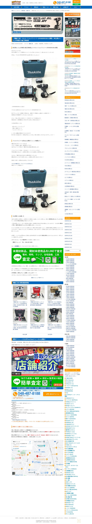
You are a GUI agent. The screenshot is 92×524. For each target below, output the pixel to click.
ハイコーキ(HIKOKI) (70, 508)
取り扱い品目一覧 (35, 518)
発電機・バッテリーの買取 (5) (71, 142)
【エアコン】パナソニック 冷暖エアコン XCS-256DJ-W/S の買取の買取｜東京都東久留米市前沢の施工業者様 (72, 62)
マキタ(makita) (69, 512)
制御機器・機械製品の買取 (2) (71, 139)
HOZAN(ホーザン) (70, 435)
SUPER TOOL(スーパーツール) (73, 437)
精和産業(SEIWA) (70, 413)
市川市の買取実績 (70, 352)
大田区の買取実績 (70, 297)
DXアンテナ (68, 491)
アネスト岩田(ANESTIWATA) (72, 411)
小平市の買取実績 (70, 325)
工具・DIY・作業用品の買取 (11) (72, 120)
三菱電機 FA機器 (70, 493)
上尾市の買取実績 (70, 276)
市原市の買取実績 (70, 355)
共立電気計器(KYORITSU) (72, 476)
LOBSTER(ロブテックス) (71, 439)
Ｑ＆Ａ (75, 7)
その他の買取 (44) (69, 213)
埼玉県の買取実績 (70, 259)
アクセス (26, 7)
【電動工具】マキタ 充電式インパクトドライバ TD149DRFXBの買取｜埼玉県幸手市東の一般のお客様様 (20, 296)
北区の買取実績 (69, 302)
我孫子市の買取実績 (70, 360)
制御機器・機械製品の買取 (75, 73)
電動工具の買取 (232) (69, 108)
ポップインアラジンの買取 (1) (71, 151)
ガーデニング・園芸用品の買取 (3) (72, 171)
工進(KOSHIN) (69, 378)
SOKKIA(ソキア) (70, 472)
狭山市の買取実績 (70, 275)
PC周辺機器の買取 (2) (70, 154)
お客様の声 (65, 7)
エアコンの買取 (73, 58)
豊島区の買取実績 (70, 318)
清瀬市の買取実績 (70, 331)
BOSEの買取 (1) (68, 168)
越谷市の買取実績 (70, 281)
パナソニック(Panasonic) (72, 510)
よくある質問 (53, 518)
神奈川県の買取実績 (70, 336)
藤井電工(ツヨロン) (70, 430)
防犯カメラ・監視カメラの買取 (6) (72, 196)
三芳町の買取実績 (70, 273)
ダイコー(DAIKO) (70, 416)
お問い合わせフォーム (52, 394)
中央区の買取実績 (70, 321)
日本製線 (68, 463)
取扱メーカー (46, 7)
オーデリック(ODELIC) (71, 468)
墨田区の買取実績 (70, 323)
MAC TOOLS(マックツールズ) (73, 443)
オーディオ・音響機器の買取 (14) (72, 162)
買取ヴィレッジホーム (16, 10)
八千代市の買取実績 (70, 366)
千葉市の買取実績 (70, 350)
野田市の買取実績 (70, 363)
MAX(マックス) (69, 506)
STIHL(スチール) (70, 383)
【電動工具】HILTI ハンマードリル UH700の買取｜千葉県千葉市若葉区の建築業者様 (37, 295)
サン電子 (68, 480)
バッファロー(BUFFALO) (71, 400)
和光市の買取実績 (70, 265)
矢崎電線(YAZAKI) (70, 500)
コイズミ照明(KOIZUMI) (71, 461)
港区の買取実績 (69, 313)
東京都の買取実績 (70, 286)
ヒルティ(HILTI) (69, 454)
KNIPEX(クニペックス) (71, 433)
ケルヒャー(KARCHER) (71, 415)
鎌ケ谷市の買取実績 (70, 365)
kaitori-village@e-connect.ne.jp (19, 419)
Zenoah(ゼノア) (69, 382)
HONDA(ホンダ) (69, 422)
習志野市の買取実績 (70, 357)
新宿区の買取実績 (70, 291)
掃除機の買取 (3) (68, 206)
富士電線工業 (69, 497)
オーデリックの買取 (73, 66)
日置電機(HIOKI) (69, 470)
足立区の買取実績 (70, 310)
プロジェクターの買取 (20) (71, 148)
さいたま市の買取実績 (71, 264)
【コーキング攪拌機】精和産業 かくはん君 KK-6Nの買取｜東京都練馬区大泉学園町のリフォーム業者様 (72, 77)
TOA (67, 392)
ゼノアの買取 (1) (68, 177)
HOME (16, 518)
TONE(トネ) (68, 444)
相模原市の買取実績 (70, 337)
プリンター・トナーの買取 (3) (71, 145)
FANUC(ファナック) (70, 483)
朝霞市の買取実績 (70, 260)
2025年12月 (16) (68, 235)
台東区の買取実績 (70, 307)
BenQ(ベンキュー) (70, 405)
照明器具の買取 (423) (69, 100)
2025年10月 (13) (68, 241)
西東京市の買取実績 (70, 328)
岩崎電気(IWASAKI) (70, 458)
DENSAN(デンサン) (70, 428)
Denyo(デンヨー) (70, 420)
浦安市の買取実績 (70, 358)
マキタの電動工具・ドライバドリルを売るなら (22, 163)
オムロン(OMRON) (70, 487)
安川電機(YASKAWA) (71, 485)
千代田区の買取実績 (70, 320)
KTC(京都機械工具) (70, 450)
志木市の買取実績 (70, 267)
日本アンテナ (69, 482)
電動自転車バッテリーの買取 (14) (72, 123)
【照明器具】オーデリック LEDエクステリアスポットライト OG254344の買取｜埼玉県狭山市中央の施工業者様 (72, 70)
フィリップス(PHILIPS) (71, 456)
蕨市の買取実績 (69, 278)
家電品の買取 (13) (69, 203)
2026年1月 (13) (68, 232)
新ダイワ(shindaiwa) (70, 418)
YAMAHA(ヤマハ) (70, 398)
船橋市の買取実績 (70, 353)
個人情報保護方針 (72, 518)
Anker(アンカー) (69, 403)
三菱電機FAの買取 (70, 82)
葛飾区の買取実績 (70, 296)
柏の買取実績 (69, 349)
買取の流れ (56, 7)
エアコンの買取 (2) (69, 180)
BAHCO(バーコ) (69, 502)
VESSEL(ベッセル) (70, 431)
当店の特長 (16, 7)
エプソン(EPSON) (70, 409)
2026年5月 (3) (68, 220)
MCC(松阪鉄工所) (70, 441)
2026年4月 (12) (68, 223)
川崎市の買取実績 (70, 339)
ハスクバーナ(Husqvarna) (72, 385)
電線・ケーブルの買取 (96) (71, 114)
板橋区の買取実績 (70, 289)
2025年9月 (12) (68, 244)
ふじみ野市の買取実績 (71, 272)
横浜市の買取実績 (70, 341)
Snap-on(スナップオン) (71, 446)
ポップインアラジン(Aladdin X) (73, 407)
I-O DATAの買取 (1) (69, 159)
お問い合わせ (77, 1)
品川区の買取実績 (70, 292)
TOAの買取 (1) (68, 165)
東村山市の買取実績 (70, 326)
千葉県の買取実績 (70, 345)
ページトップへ (78, 521)
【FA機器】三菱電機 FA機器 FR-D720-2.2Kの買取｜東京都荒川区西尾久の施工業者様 (72, 84)
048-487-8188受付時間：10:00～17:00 (62, 3)
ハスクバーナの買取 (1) (70, 174)
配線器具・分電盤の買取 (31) (71, 117)
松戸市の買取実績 (70, 347)
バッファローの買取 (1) (70, 157)
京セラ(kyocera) (69, 380)
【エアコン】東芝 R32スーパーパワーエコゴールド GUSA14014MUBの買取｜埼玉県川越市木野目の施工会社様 (72, 92)
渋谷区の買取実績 (70, 305)
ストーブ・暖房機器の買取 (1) (71, 189)
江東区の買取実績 (70, 294)
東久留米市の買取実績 (71, 329)
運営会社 (66, 518)
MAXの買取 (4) (68, 111)
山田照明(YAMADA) (70, 459)
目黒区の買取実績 (70, 312)
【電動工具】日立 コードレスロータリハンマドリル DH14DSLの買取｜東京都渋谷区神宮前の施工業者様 (20, 319)
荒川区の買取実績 (70, 300)
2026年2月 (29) (68, 229)
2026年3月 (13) (68, 226)
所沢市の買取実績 (70, 270)
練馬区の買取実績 (70, 288)
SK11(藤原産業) (69, 448)
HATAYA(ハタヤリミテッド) (72, 426)
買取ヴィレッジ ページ (37, 277)
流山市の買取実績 (70, 361)
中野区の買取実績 (70, 317)
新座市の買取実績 (70, 268)
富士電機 (68, 478)
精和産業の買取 (68, 74)
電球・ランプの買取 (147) (70, 106)
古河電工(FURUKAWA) (71, 498)
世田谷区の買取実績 (70, 309)
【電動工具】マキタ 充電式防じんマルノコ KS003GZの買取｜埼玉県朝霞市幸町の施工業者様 (54, 295)
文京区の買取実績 (70, 315)
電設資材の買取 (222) (69, 103)
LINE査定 (76, 4)
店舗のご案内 (27, 518)
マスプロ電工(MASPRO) (71, 489)
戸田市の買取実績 (70, 262)
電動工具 (28, 10)
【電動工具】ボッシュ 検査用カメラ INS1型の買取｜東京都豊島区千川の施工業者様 (37, 318)
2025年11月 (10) (68, 238)
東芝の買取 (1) (68, 183)
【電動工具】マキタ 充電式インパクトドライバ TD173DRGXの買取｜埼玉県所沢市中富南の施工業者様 (54, 319)
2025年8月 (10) (68, 247)
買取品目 (36, 7)
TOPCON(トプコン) (70, 474)
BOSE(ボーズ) (69, 387)
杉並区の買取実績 (70, 304)
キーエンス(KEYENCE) (71, 495)
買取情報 (23, 10)
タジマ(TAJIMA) (69, 452)
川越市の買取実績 (70, 280)
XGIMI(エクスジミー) (70, 401)
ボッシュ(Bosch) (70, 513)
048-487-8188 (26, 394)
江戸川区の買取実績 (70, 299)
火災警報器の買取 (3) (69, 186)
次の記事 (50, 334)
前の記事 (25, 334)
